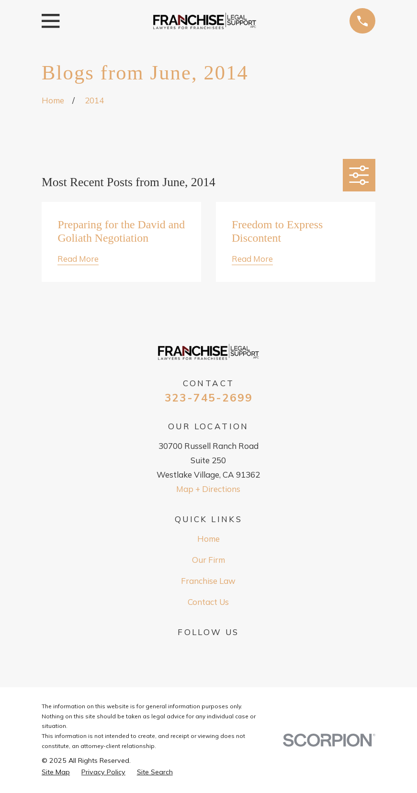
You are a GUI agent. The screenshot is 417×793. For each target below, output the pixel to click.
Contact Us (208, 602)
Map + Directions (208, 489)
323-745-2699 (209, 397)
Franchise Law (208, 581)
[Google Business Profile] (208, 650)
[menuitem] (56, 772)
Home (208, 539)
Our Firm (208, 560)
